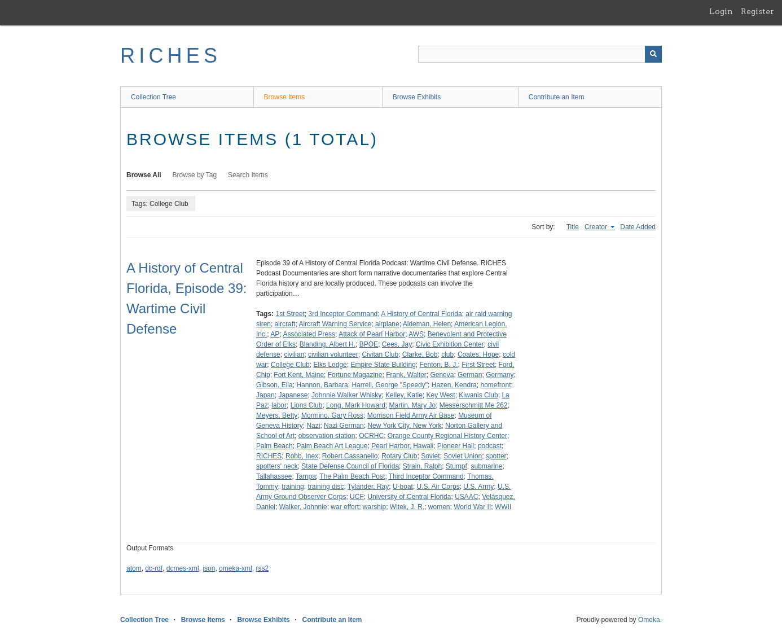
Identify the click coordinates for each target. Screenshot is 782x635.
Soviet (430, 456)
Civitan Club (380, 354)
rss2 (262, 568)
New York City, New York (404, 426)
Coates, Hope (478, 354)
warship (374, 507)
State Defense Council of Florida (350, 466)
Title (572, 227)
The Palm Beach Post (352, 476)
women (439, 507)
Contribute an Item (557, 97)
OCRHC (371, 436)
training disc (325, 487)
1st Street (289, 314)
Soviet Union (462, 456)
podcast (490, 446)
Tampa (306, 476)
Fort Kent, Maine (299, 375)
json (209, 568)
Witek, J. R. (407, 507)
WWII (503, 507)
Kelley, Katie (404, 395)
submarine (487, 466)
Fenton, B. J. (439, 365)
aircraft (285, 324)
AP (274, 334)
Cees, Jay (397, 344)
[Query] (540, 54)
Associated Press (309, 334)
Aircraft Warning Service (334, 324)
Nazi (313, 426)
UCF (357, 497)
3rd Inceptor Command (343, 314)
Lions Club (307, 405)
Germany (499, 375)
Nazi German (344, 426)
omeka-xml (235, 568)
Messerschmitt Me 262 (474, 405)
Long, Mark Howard (355, 405)
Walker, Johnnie (303, 507)
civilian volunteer (333, 354)
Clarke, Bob (420, 354)
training (293, 487)
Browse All (143, 175)
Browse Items (284, 97)
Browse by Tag (195, 175)
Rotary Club (399, 456)
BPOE (368, 344)
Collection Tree (153, 97)
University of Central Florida (409, 497)
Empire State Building (382, 365)
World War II (472, 507)
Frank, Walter (406, 375)
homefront (495, 385)
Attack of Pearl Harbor (372, 334)
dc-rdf (153, 568)
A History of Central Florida (421, 314)
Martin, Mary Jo (412, 405)
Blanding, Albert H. (327, 344)
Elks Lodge (329, 365)
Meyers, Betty (276, 415)
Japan (265, 395)
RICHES (170, 55)
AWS (416, 334)
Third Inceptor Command (426, 476)
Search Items (248, 175)
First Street (478, 365)
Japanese (292, 395)
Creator (597, 227)
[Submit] (653, 54)
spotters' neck (277, 466)
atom (134, 568)
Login (721, 11)
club (447, 354)
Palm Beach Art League (331, 446)
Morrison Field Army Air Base (411, 415)
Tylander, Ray (368, 487)
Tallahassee (274, 476)
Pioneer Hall (455, 446)
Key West (441, 395)
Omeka (649, 620)
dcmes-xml (182, 568)
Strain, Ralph (422, 466)
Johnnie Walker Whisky (346, 395)
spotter (496, 456)
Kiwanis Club (478, 395)
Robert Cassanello (350, 456)
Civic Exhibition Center (450, 344)
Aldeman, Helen (427, 324)
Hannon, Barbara (322, 385)
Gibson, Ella (274, 385)
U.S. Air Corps (438, 487)
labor (279, 405)
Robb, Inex (301, 456)
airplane (387, 324)
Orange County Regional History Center (447, 436)
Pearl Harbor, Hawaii (402, 446)
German (470, 375)
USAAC (466, 497)
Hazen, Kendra (454, 385)
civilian (294, 354)
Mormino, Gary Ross (332, 415)
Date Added (638, 227)
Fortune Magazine (355, 375)
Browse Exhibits (417, 97)
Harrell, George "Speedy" (390, 385)
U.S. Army (478, 487)
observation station (326, 436)
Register (757, 11)
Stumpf (456, 466)
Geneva (442, 375)
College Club (290, 365)
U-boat (403, 487)
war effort (345, 507)
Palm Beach (274, 446)
